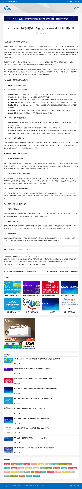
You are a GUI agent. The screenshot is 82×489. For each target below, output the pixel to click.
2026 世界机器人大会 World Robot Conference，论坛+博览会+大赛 (33, 398)
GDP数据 (47, 464)
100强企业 (20, 468)
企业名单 (42, 468)
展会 (37, 33)
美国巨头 (27, 472)
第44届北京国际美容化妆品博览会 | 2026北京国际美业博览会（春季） (33, 378)
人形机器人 (62, 464)
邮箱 (78, 486)
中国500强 (71, 472)
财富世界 (49, 468)
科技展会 (20, 249)
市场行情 (58, 472)
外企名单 (14, 464)
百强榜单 (14, 472)
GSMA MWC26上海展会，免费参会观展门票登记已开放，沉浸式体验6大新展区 (36, 388)
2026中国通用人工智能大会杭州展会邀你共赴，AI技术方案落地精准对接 (29, 271)
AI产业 (43, 472)
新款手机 (69, 464)
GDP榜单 (54, 464)
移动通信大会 (12, 249)
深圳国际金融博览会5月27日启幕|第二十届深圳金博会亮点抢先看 (32, 368)
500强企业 (64, 468)
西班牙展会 (29, 249)
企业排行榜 (28, 468)
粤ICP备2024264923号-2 (33, 486)
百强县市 (29, 475)
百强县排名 (36, 475)
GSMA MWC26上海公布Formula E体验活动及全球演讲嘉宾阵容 (31, 418)
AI (32, 472)
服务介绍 (76, 1)
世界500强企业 (72, 468)
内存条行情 (50, 472)
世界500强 (56, 468)
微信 (75, 486)
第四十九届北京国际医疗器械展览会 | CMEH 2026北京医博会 (31, 438)
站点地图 (42, 486)
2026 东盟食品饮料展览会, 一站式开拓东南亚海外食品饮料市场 (31, 428)
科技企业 (7, 472)
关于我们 (69, 1)
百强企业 (27, 464)
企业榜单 (20, 464)
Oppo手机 (22, 475)
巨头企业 (14, 468)
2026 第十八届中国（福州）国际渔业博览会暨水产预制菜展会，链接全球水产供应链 (37, 359)
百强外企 (34, 464)
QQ (71, 486)
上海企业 (36, 468)
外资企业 (7, 464)
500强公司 (14, 475)
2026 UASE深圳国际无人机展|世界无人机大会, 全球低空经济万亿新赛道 (34, 448)
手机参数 (7, 468)
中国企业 (64, 472)
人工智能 (37, 472)
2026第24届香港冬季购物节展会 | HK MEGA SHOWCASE (39, 312)
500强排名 (7, 475)
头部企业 (20, 472)
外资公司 (41, 464)
